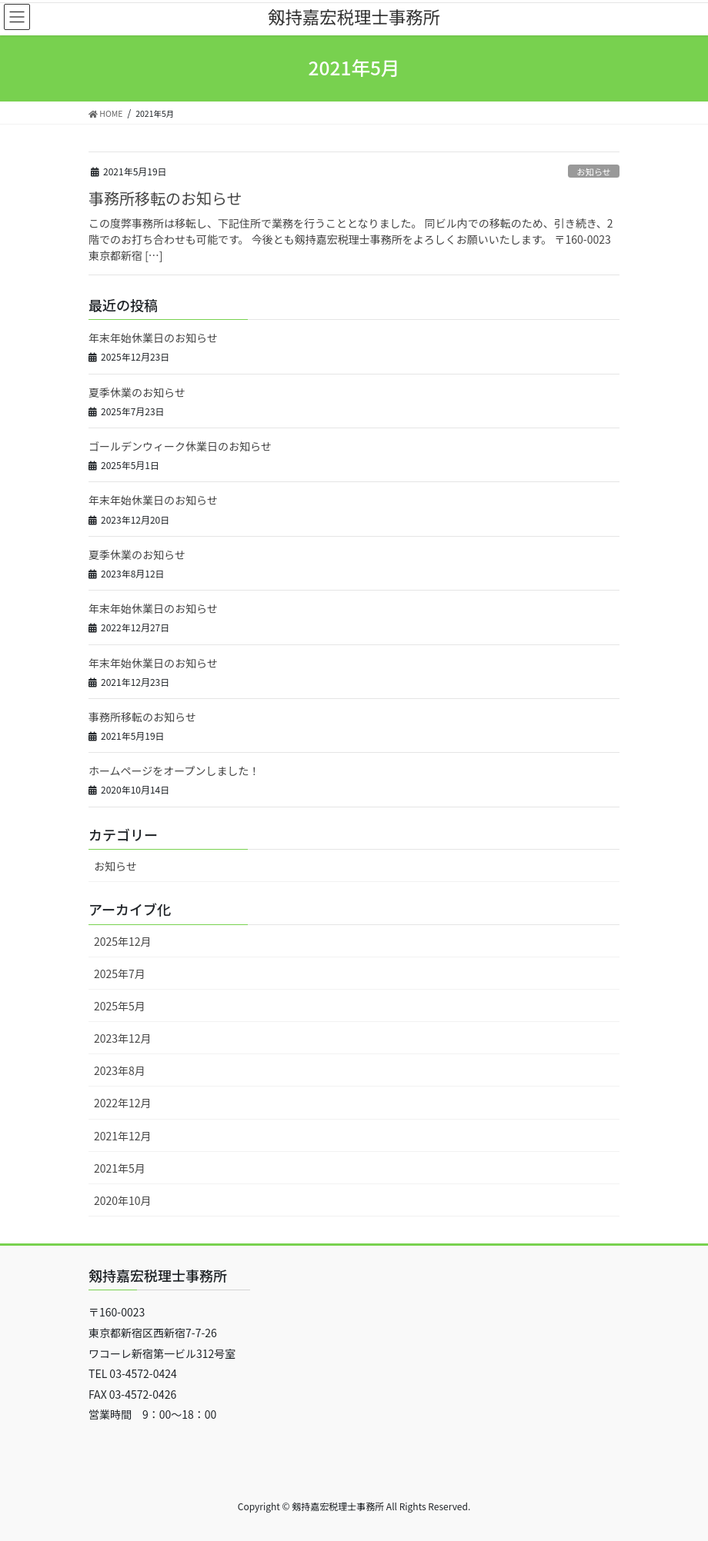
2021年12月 (123, 1135)
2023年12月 (123, 1038)
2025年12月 (123, 941)
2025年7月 (119, 973)
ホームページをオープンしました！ (173, 770)
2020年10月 (123, 1200)
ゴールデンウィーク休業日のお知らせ (180, 446)
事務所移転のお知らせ (165, 198)
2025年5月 (119, 1005)
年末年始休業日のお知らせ (153, 337)
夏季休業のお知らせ (136, 392)
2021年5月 (119, 1168)
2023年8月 (119, 1070)
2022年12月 (123, 1102)
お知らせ (593, 171)
